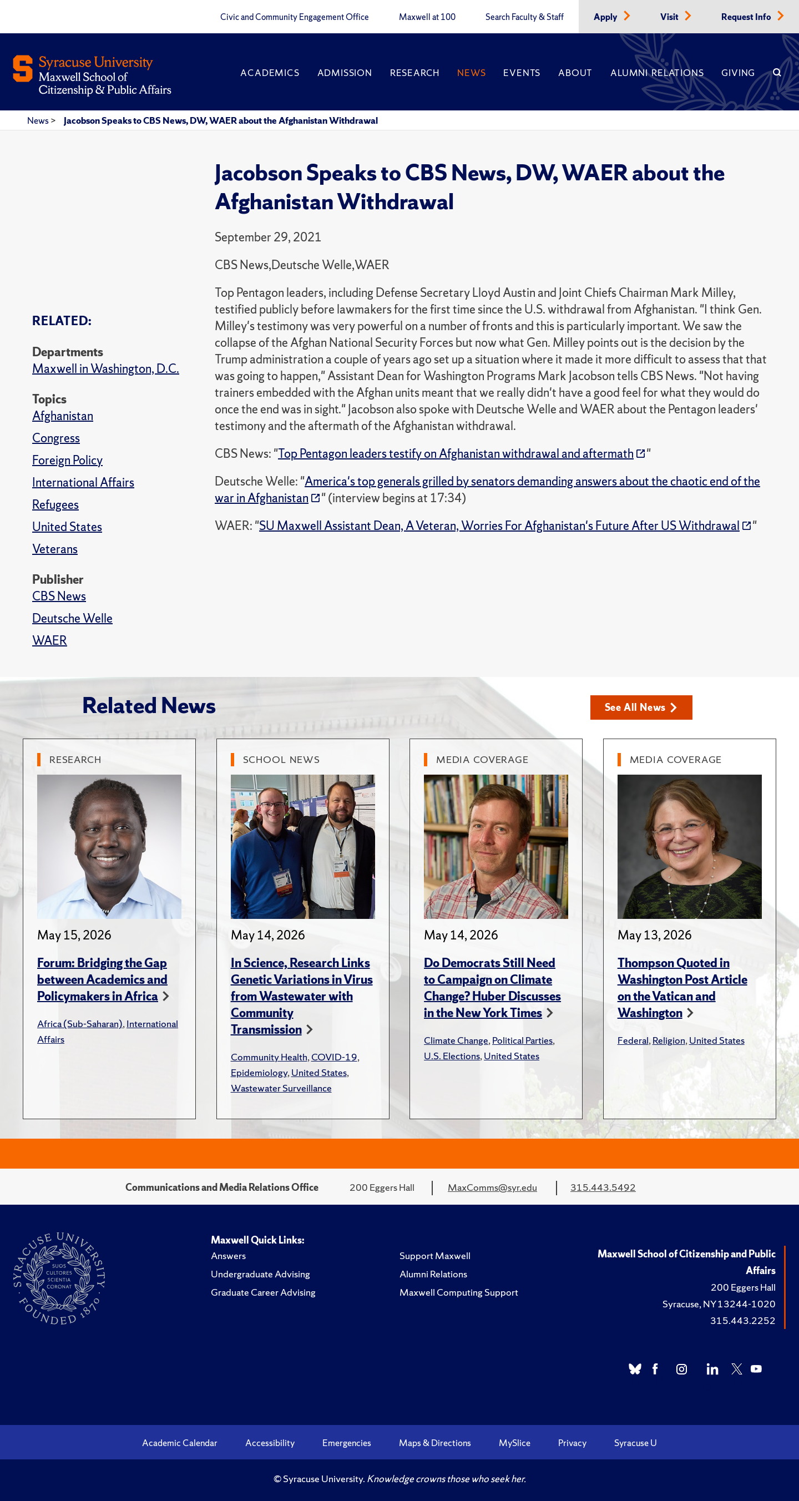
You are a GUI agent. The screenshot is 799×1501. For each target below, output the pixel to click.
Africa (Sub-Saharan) (80, 1023)
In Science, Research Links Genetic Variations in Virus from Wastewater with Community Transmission (302, 996)
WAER (49, 641)
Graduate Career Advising (263, 1292)
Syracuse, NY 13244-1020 (719, 1303)
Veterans (55, 549)
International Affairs (83, 482)
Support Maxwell (435, 1255)
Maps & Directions (435, 1443)
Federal (633, 1040)
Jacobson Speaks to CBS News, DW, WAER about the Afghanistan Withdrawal (221, 120)
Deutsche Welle (72, 618)
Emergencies (346, 1443)
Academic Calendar (180, 1443)
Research (414, 73)
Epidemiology (259, 1072)
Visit (670, 17)
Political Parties (522, 1040)
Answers (228, 1255)
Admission (344, 73)
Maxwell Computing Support (459, 1292)
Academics (269, 73)
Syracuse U (635, 1443)
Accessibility (270, 1443)
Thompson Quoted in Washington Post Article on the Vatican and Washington (682, 988)
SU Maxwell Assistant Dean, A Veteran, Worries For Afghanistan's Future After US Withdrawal (499, 526)
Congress (56, 438)
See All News (641, 707)
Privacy (572, 1443)
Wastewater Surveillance (281, 1087)
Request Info (747, 17)
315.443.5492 (603, 1187)
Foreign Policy (67, 460)
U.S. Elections (452, 1055)
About (575, 73)
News (471, 73)
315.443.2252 (743, 1320)
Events (521, 73)
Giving (738, 73)
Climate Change (456, 1040)
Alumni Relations (657, 73)
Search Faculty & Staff (525, 17)
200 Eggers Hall (743, 1287)
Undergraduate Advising (260, 1273)
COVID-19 (334, 1056)
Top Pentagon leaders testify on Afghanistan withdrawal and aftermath (456, 454)
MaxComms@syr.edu (492, 1187)
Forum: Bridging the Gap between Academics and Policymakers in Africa (102, 979)
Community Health (269, 1056)
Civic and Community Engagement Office (294, 17)
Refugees (55, 505)
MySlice (514, 1443)
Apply (606, 17)
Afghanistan (62, 416)
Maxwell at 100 (427, 17)
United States (67, 527)
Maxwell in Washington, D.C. (105, 369)
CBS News (59, 596)
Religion (669, 1040)
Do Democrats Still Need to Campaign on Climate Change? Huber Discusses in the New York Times (492, 988)
